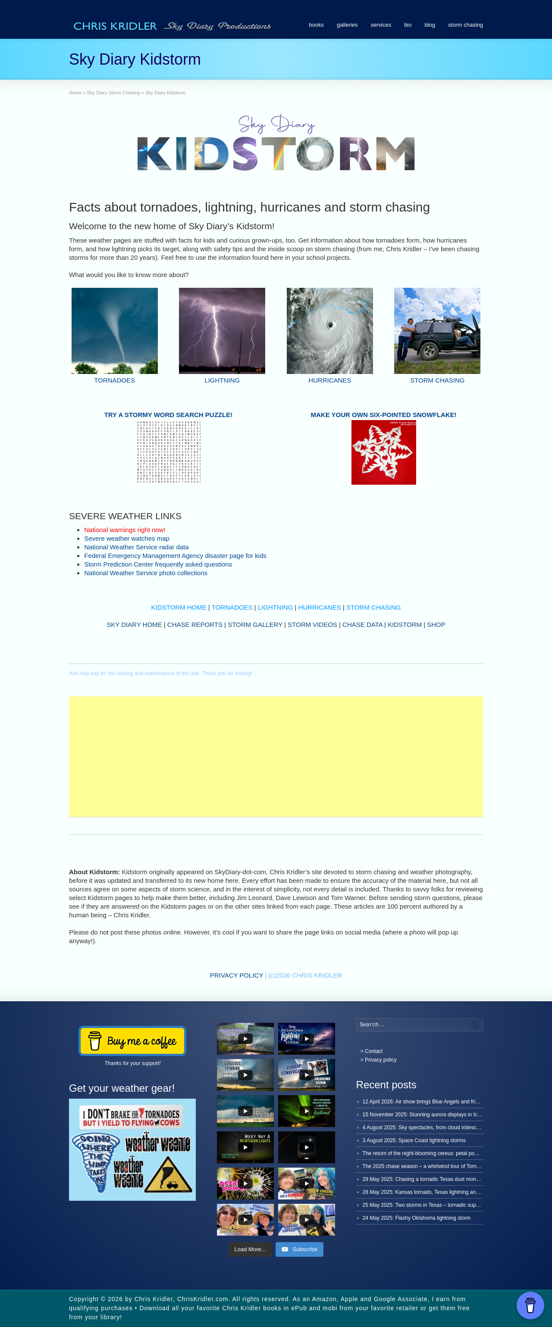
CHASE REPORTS (195, 624)
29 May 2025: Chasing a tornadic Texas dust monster (424, 1179)
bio (407, 25)
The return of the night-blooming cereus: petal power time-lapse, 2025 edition (451, 1153)
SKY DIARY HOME (134, 624)
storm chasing (465, 25)
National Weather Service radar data (136, 547)
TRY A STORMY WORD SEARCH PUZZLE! (168, 414)
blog (430, 25)
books (316, 25)
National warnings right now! (124, 529)
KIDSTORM (405, 624)
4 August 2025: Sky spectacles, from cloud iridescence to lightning (438, 1128)
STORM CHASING (437, 380)
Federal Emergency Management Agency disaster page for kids (175, 555)
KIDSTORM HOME (179, 607)
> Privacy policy (379, 1060)
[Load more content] (250, 1249)
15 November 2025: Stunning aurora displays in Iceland (426, 1115)
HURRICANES (329, 380)
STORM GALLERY (255, 624)
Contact (374, 1051)
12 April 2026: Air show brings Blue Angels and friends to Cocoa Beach (444, 1102)
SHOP (436, 624)
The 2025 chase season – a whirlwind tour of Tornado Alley (430, 1166)
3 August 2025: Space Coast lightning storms (414, 1140)
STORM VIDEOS (312, 624)
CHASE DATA (362, 624)
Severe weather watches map (126, 538)
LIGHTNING (222, 380)
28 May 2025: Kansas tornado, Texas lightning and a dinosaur (434, 1192)
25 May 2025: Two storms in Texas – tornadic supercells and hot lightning (446, 1205)
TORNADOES (114, 380)
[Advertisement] (276, 756)
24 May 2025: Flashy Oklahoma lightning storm (417, 1218)
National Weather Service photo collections (145, 572)
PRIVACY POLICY (236, 975)
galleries (347, 25)
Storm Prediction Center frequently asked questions (158, 564)
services (380, 25)
